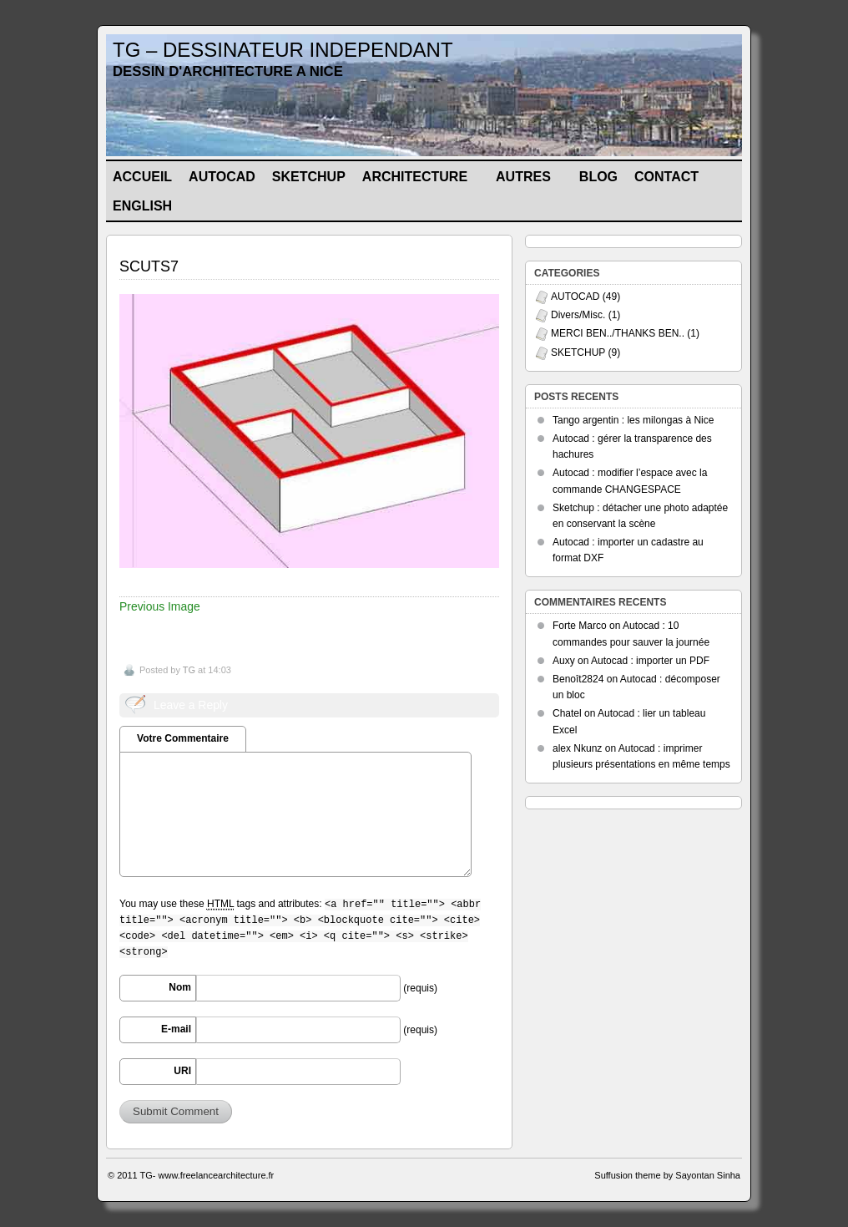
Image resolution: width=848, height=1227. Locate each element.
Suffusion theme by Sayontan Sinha (667, 1175)
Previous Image (159, 606)
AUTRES (530, 180)
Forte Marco (580, 625)
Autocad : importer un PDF (650, 661)
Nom (180, 987)
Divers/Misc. (578, 315)
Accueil (142, 177)
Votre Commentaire (183, 738)
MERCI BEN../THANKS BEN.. (617, 333)
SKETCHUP (309, 177)
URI (182, 1071)
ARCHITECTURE (422, 180)
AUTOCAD (222, 177)
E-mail (176, 1029)
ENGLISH (149, 209)
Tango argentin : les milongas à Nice (633, 420)
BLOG (598, 177)
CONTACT (666, 177)
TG (189, 670)
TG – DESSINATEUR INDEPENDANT (283, 49)
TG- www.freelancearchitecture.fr (207, 1175)
